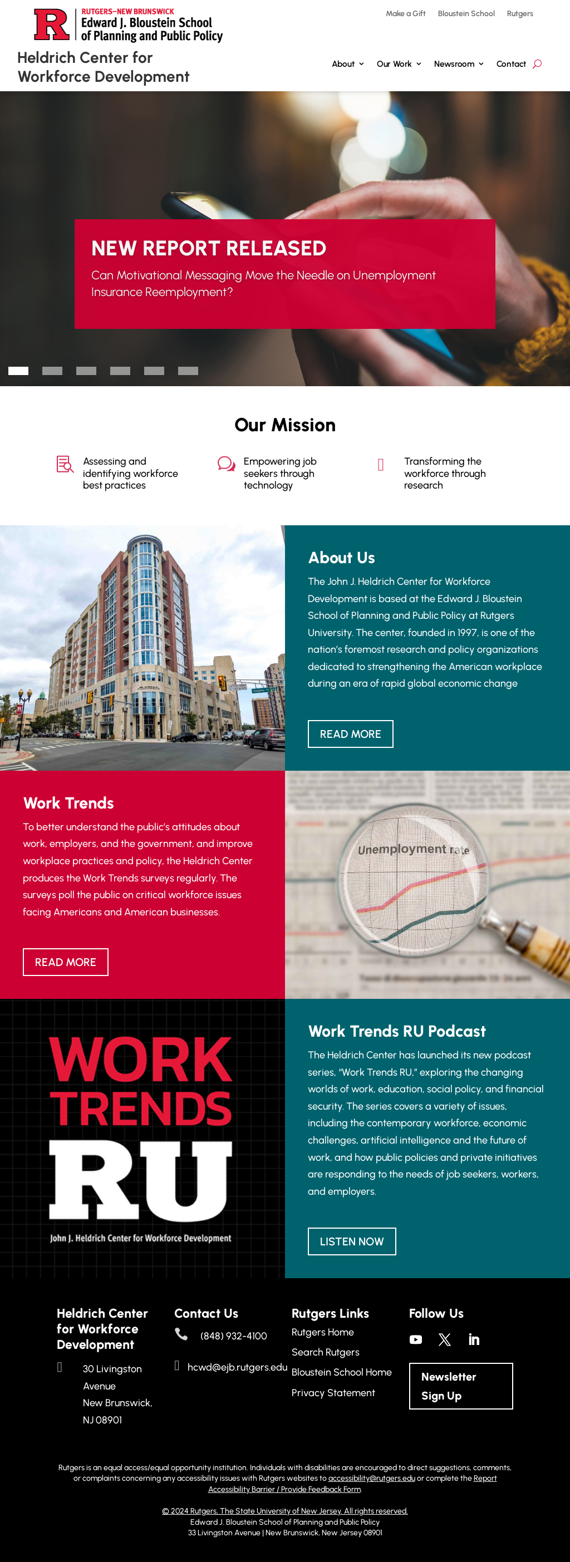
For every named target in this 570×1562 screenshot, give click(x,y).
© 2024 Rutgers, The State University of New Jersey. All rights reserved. (285, 1511)
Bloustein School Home (342, 1372)
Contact (512, 63)
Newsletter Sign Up (448, 1386)
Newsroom (454, 63)
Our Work (394, 63)
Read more (350, 734)
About (343, 63)
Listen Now (352, 1241)
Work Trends (68, 802)
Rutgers (520, 14)
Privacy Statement (333, 1393)
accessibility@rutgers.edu (371, 1478)
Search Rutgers (326, 1352)
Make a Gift (406, 14)
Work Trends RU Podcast (397, 1031)
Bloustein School (466, 14)
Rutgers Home (323, 1332)
